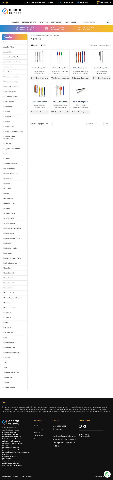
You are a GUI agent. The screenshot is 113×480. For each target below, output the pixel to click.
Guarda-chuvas (9, 223)
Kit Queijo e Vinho (10, 248)
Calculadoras (8, 107)
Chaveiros (7, 144)
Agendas (6, 67)
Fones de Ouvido (9, 203)
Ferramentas (8, 198)
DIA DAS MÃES (9, 169)
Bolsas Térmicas (9, 92)
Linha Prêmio (8, 288)
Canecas (6, 112)
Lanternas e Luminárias (12, 258)
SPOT (5, 367)
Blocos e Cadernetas (11, 87)
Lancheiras (7, 253)
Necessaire (7, 313)
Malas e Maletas (9, 293)
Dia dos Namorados (10, 173)
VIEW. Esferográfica (80, 102)
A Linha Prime (8, 47)
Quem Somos (56, 22)
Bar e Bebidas (8, 72)
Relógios (6, 357)
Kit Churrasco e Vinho (11, 238)
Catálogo (43, 22)
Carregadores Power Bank (13, 131)
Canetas (6, 122)
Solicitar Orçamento (39, 78)
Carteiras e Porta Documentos (10, 137)
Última (107, 124)
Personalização (29, 22)
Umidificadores (9, 387)
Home (32, 35)
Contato (36, 439)
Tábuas (6, 382)
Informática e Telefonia (12, 228)
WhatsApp (84, 2)
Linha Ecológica (9, 273)
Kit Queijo (7, 243)
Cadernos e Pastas (10, 97)
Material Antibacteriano (12, 298)
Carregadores (8, 127)
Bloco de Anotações (11, 77)
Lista (43, 45)
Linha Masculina (9, 283)
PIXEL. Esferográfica (60, 68)
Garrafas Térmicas (10, 213)
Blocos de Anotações (11, 82)
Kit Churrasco (8, 233)
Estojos (6, 193)
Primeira (90, 124)
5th (4, 42)
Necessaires (7, 318)
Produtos (15, 22)
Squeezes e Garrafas (11, 372)
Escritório (7, 188)
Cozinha (6, 159)
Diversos (6, 183)
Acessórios (7, 52)
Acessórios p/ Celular (11, 57)
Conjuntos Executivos (11, 149)
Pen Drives (7, 328)
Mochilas (6, 303)
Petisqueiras (8, 333)
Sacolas (6, 362)
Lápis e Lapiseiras (10, 263)
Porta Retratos (9, 348)
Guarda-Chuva (8, 218)
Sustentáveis (8, 377)
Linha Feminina (9, 278)
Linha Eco (7, 268)
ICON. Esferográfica (39, 102)
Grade (34, 45)
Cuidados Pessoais (10, 164)
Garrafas (6, 208)
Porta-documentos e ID (12, 352)
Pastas (5, 323)
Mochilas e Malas (9, 308)
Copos (5, 154)
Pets (5, 338)
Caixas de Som (8, 102)
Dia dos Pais (8, 178)
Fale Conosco (70, 22)
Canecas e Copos (9, 117)
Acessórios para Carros (12, 62)
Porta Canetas (8, 343)
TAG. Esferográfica (39, 68)
